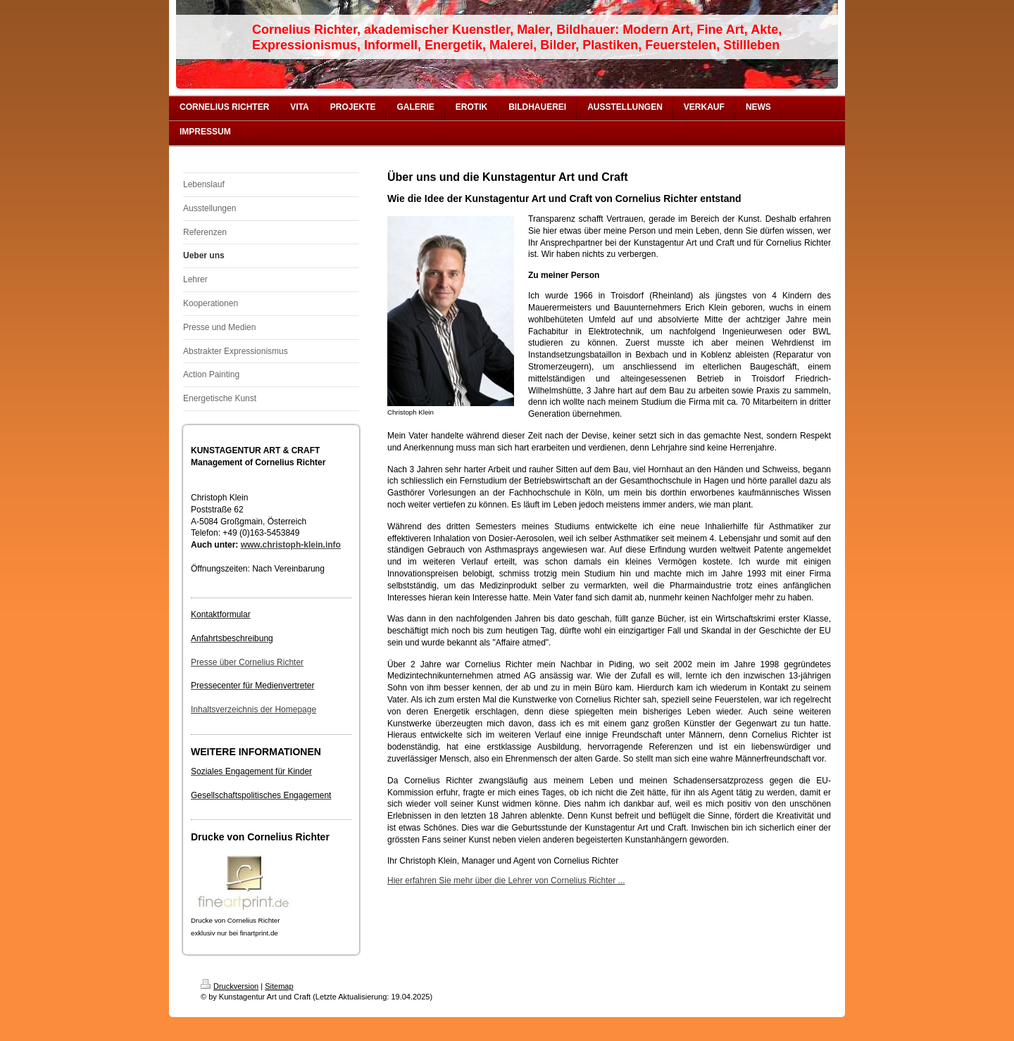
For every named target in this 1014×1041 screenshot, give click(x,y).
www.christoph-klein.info (291, 545)
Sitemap (279, 986)
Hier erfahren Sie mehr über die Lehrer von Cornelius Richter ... (506, 880)
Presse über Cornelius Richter (247, 662)
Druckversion (229, 986)
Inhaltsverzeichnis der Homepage (253, 709)
